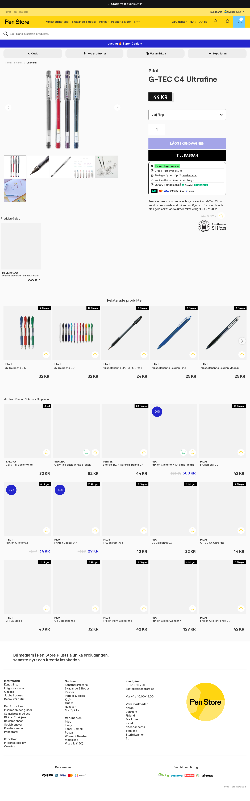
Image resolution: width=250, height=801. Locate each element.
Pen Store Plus (13, 706)
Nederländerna (135, 727)
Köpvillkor (10, 739)
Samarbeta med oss (17, 713)
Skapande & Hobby (84, 21)
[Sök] (125, 33)
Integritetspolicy (15, 742)
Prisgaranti (11, 732)
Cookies (9, 746)
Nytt (193, 21)
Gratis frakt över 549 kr (125, 4)
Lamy (68, 725)
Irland (129, 723)
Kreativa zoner (13, 728)
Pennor (104, 21)
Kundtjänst (216, 11)
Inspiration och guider (18, 710)
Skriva (19, 62)
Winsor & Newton (76, 736)
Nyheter (70, 706)
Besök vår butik (14, 699)
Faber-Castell (74, 729)
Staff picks (72, 710)
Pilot (153, 70)
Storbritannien (135, 734)
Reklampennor (13, 721)
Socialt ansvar (13, 724)
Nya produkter (96, 53)
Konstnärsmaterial (57, 21)
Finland (130, 715)
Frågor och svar (14, 688)
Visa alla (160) (74, 743)
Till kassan (187, 155)
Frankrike (132, 719)
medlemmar (189, 175)
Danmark (131, 711)
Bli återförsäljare (15, 717)
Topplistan (219, 53)
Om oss (9, 691)
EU (127, 738)
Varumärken (179, 21)
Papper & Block (121, 21)
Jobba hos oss (13, 695)
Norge (130, 708)
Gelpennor (32, 62)
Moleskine (71, 740)
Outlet (202, 21)
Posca (69, 732)
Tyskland (131, 731)
